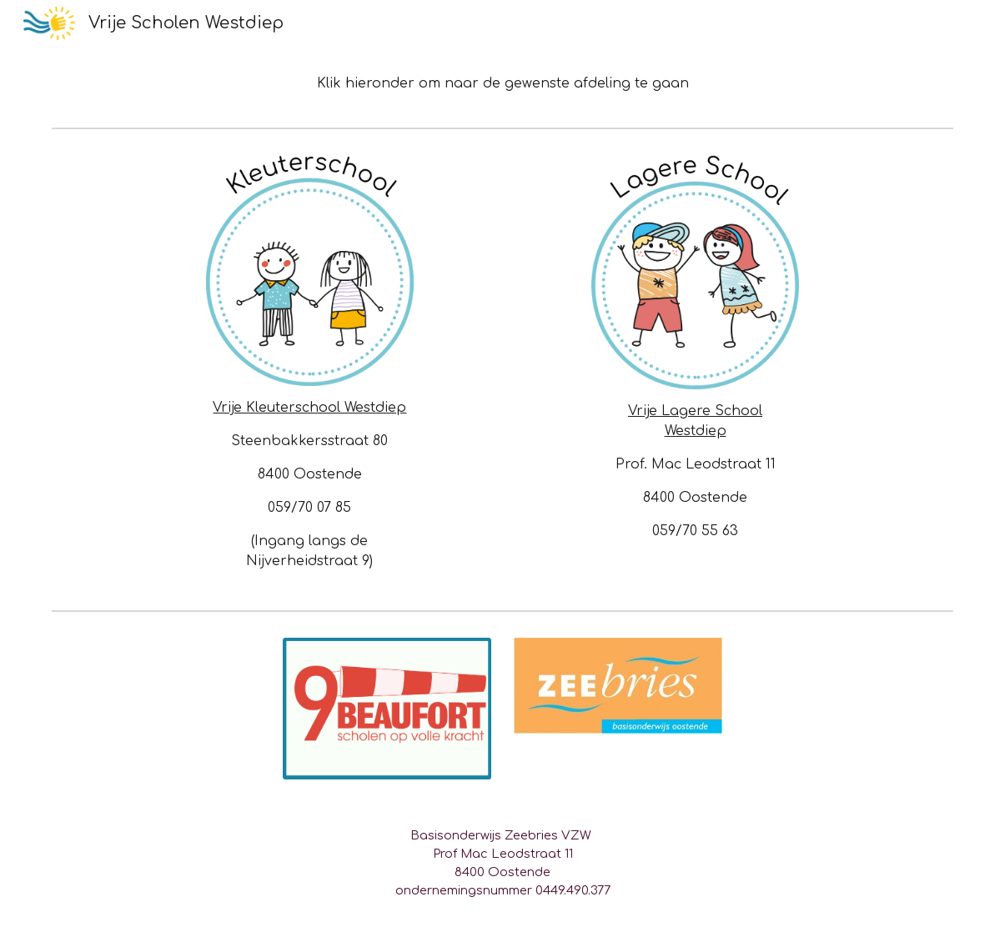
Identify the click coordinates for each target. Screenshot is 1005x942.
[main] (502, 83)
